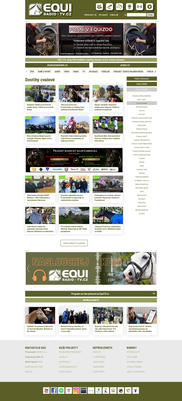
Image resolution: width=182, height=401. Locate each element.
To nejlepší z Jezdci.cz (141, 180)
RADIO (75, 71)
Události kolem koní (141, 184)
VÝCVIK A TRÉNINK (134, 367)
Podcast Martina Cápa (141, 147)
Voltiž (142, 191)
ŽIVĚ (32, 71)
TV (84, 71)
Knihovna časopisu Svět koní (141, 121)
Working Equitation (141, 210)
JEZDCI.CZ (125, 65)
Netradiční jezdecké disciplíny (142, 133)
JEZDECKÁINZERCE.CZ (57, 65)
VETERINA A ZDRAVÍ (135, 362)
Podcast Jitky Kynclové (142, 140)
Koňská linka (142, 125)
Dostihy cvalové (142, 103)
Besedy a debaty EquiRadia (142, 96)
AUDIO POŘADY (99, 371)
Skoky (142, 166)
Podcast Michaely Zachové (142, 151)
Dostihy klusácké (141, 107)
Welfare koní (142, 206)
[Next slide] (155, 71)
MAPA (39, 362)
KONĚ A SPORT (44, 71)
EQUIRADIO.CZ (64, 362)
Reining (141, 162)
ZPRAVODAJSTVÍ (133, 352)
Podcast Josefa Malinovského (142, 144)
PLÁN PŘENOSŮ (99, 357)
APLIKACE (103, 15)
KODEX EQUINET (65, 371)
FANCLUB (114, 15)
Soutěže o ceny (142, 169)
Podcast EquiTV (141, 136)
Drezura (141, 110)
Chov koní (142, 114)
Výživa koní (141, 202)
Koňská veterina (141, 129)
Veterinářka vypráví (141, 188)
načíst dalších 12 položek (74, 243)
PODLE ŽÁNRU (141, 84)
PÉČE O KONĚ (132, 357)
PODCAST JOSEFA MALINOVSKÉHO (128, 71)
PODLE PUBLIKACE (142, 78)
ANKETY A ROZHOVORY (136, 371)
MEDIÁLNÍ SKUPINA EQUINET (70, 352)
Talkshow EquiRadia (142, 177)
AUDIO (57, 71)
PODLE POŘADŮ (142, 89)
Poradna (142, 158)
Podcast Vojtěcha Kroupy (141, 155)
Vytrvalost (141, 199)
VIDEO (66, 71)
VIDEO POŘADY (99, 367)
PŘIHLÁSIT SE (90, 15)
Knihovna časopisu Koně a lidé (142, 118)
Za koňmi (142, 213)
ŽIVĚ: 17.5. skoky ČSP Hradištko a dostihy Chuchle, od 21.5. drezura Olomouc (91, 59)
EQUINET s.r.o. (41, 352)
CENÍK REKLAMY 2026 (34, 367)
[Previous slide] (27, 71)
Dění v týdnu (142, 99)
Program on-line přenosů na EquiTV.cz (90, 293)
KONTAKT (29, 371)
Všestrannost (142, 195)
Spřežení (142, 173)
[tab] (91, 294)
